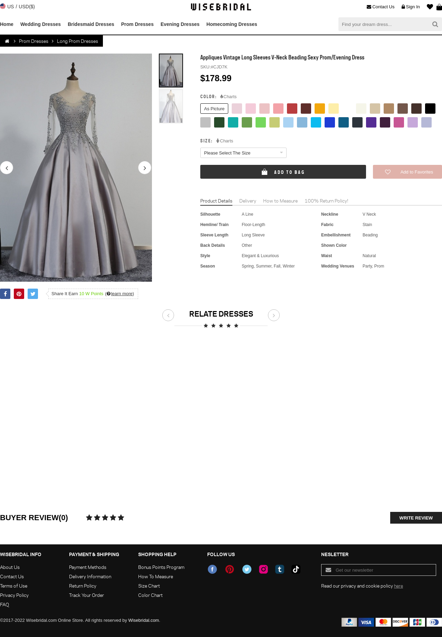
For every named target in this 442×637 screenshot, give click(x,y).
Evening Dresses (180, 24)
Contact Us (380, 6)
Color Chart (150, 595)
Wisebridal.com (143, 620)
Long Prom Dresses (77, 41)
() (119, 293)
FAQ (4, 604)
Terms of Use (13, 586)
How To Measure (155, 576)
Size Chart (149, 586)
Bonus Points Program (161, 567)
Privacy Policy (14, 595)
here (398, 586)
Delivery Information (90, 576)
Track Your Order (86, 595)
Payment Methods (87, 567)
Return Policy (82, 586)
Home (6, 24)
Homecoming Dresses (231, 24)
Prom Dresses (137, 24)
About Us (10, 567)
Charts (228, 97)
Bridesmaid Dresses (91, 24)
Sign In (411, 6)
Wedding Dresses (40, 24)
